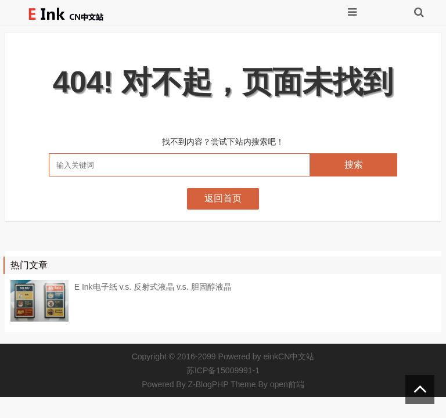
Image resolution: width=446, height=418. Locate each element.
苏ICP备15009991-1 (223, 370)
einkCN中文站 (288, 356)
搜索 (353, 165)
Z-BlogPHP (208, 384)
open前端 (287, 384)
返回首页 (223, 198)
